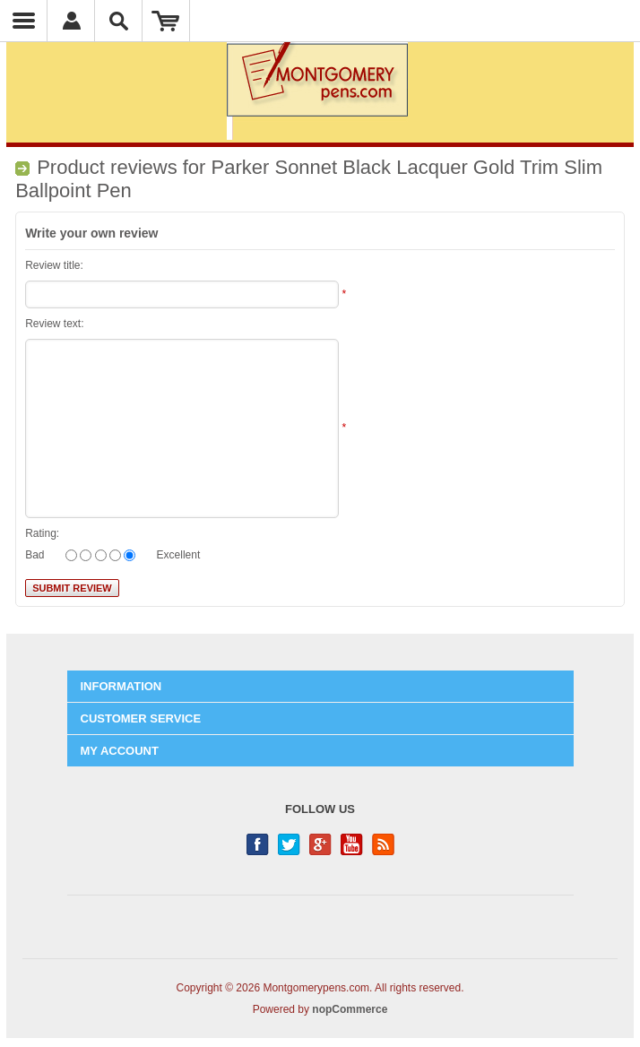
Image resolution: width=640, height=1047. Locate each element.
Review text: (54, 323)
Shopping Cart (166, 20)
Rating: (42, 533)
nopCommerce (349, 1009)
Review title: (54, 265)
